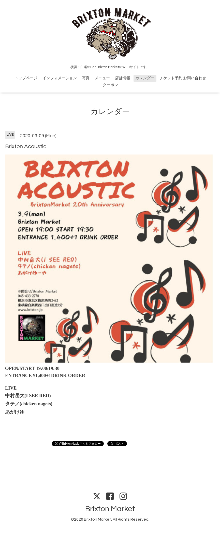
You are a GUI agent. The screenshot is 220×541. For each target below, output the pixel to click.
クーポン (110, 85)
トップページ (25, 78)
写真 (86, 78)
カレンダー (144, 78)
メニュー (102, 78)
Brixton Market (110, 509)
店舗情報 (122, 78)
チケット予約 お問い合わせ (182, 78)
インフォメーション (59, 78)
